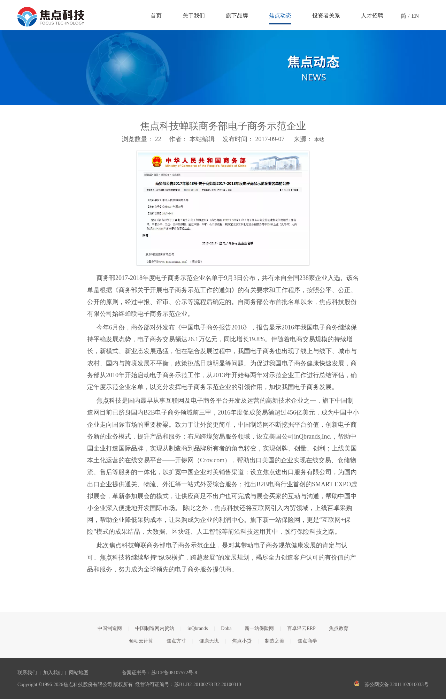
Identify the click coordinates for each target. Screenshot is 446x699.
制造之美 (274, 641)
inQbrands (197, 628)
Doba (226, 628)
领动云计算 (141, 641)
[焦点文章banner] (223, 67)
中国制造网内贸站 (154, 628)
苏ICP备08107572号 (172, 672)
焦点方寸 (176, 641)
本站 (319, 139)
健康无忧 (209, 641)
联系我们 (27, 672)
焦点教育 (338, 628)
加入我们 (53, 672)
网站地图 (79, 672)
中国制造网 (110, 628)
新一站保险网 (259, 628)
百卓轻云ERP (301, 628)
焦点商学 (307, 641)
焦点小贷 (242, 641)
